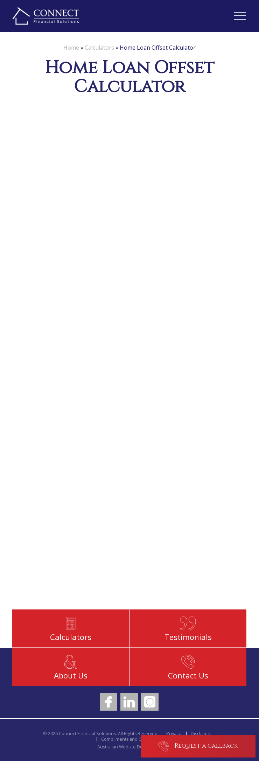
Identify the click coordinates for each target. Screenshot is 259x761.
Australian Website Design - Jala (129, 747)
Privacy (173, 734)
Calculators (99, 47)
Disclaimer (201, 734)
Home (71, 47)
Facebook (108, 702)
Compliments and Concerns (130, 739)
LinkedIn (129, 702)
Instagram (150, 702)
